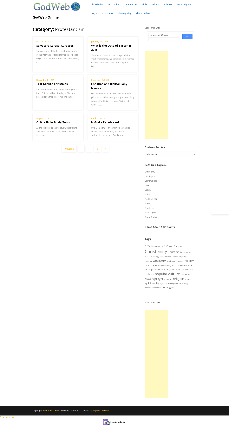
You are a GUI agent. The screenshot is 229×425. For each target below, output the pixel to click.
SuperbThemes (101, 410)
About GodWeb (143, 13)
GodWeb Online (46, 17)
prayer (94, 13)
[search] (162, 35)
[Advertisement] (156, 95)
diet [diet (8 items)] (189, 252)
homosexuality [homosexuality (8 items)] (164, 265)
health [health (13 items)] (162, 260)
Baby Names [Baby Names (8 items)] (154, 246)
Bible (144, 4)
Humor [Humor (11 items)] (183, 265)
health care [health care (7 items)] (171, 261)
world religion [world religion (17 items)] (166, 287)
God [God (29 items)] (156, 261)
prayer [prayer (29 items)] (158, 279)
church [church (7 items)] (184, 252)
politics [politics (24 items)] (149, 274)
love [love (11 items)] (161, 269)
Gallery (155, 4)
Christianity (97, 4)
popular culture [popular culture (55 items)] (167, 274)
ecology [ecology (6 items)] (156, 257)
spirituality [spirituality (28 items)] (152, 283)
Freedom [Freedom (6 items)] (148, 261)
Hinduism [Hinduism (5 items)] (180, 261)
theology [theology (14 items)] (183, 283)
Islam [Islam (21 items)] (191, 265)
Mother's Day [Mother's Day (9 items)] (178, 269)
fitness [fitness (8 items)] (185, 256)
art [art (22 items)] (147, 246)
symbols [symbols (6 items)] (163, 284)
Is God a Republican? (105, 122)
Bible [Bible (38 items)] (164, 246)
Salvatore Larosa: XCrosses (55, 46)
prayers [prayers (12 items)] (168, 279)
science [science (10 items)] (188, 279)
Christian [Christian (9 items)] (178, 246)
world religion (184, 4)
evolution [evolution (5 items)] (163, 257)
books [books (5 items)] (171, 246)
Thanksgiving (124, 13)
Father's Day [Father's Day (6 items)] (177, 257)
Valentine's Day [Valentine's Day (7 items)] (151, 287)
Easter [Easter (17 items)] (148, 256)
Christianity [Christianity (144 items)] (156, 251)
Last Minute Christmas (52, 84)
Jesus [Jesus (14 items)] (148, 269)
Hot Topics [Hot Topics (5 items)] (175, 266)
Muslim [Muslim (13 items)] (189, 269)
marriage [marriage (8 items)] (168, 269)
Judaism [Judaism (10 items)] (155, 269)
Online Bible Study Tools (53, 122)
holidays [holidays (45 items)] (151, 265)
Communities (130, 4)
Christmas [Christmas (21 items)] (174, 252)
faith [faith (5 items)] (169, 257)
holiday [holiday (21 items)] (189, 260)
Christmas (107, 13)
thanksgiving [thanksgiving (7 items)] (173, 284)
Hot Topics (113, 4)
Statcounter (7, 417)
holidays (167, 4)
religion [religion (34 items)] (178, 279)
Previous (69, 148)
